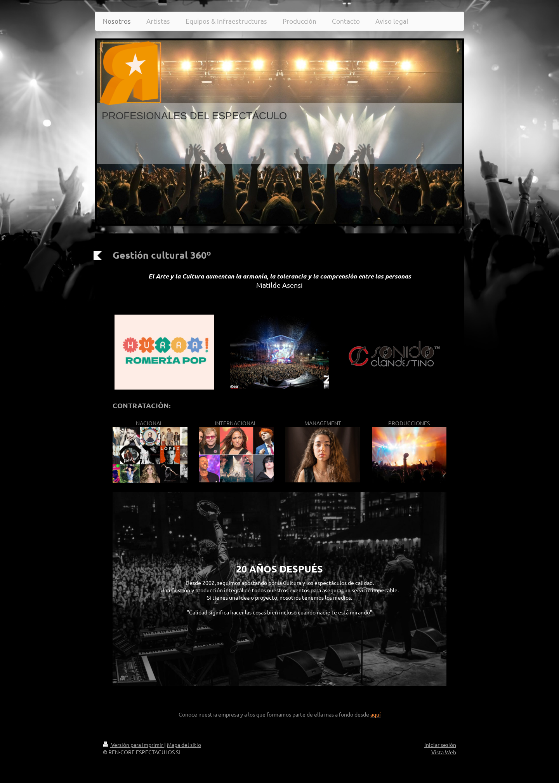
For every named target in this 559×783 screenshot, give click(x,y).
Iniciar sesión (440, 744)
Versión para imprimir (133, 744)
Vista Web (443, 751)
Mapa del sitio (184, 744)
